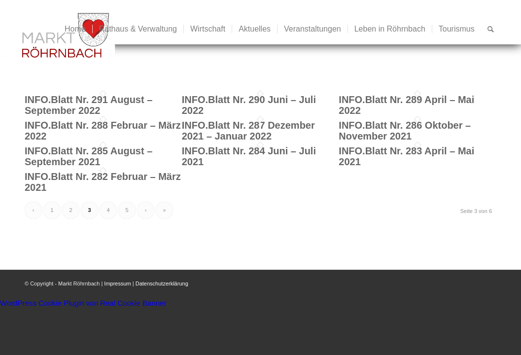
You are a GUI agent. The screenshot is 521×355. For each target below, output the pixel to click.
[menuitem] (75, 29)
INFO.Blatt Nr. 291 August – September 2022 (88, 105)
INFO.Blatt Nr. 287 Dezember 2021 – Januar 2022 (248, 131)
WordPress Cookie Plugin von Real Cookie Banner (83, 303)
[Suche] (490, 29)
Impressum (117, 283)
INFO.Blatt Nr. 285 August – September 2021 (88, 156)
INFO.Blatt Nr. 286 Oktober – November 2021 (405, 131)
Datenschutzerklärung (162, 283)
